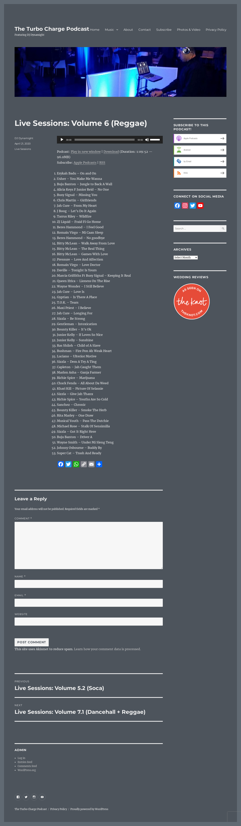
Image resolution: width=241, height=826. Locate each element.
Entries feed (25, 762)
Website (21, 614)
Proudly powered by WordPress (89, 809)
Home (95, 30)
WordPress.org (27, 770)
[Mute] (147, 140)
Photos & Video (188, 30)
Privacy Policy (216, 30)
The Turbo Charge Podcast (52, 29)
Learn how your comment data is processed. (107, 649)
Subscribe (164, 30)
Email (20, 595)
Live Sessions (23, 148)
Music (109, 30)
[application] (110, 140)
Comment (23, 518)
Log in (21, 758)
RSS (102, 162)
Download (111, 152)
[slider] (105, 140)
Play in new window (86, 152)
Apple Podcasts (85, 162)
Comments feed (27, 766)
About (128, 30)
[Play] (62, 140)
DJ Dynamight (24, 138)
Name (20, 576)
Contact (144, 30)
